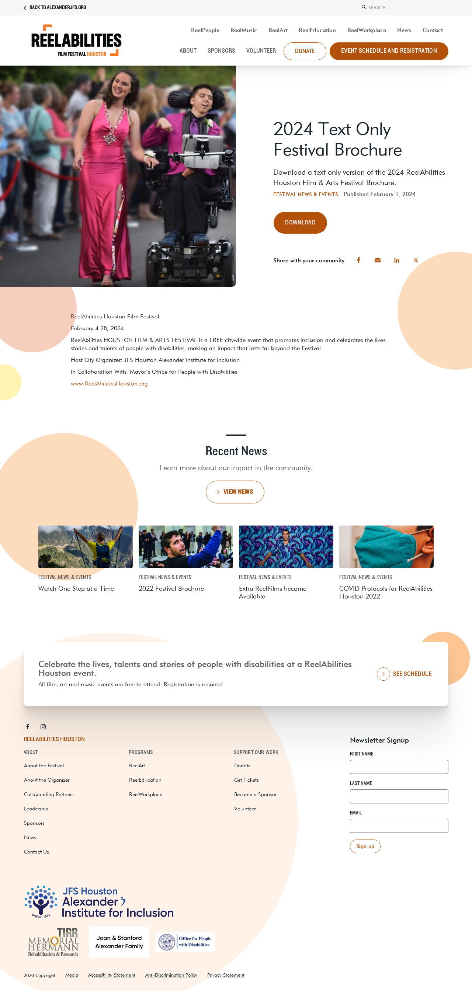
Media (71, 975)
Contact (433, 30)
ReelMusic (243, 30)
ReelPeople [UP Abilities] (205, 30)
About (188, 51)
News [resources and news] (404, 30)
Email (356, 813)
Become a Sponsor (255, 794)
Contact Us (36, 852)
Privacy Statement (225, 975)
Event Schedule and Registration (389, 51)
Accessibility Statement (111, 975)
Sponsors (221, 51)
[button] (300, 223)
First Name (361, 754)
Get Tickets (246, 780)
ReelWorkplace (366, 30)
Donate (242, 765)
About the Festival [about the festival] (44, 765)
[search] (404, 7)
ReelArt (278, 30)
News (30, 837)
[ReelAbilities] (79, 43)
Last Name (361, 783)
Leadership (36, 809)
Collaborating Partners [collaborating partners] (49, 794)
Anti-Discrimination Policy (171, 975)
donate (305, 51)
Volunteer (261, 51)
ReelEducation (317, 30)
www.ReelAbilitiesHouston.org (109, 383)
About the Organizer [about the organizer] (46, 780)
